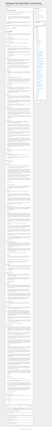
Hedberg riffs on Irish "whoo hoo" (39, 82)
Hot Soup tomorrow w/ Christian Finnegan (39, 52)
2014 (36, 34)
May (37, 48)
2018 (36, 29)
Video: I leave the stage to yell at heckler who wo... (40, 64)
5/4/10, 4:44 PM (9, 392)
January (38, 93)
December (38, 40)
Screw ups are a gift (39, 54)
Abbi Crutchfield (9, 272)
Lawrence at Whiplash (39, 69)
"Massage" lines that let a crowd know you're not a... (39, 87)
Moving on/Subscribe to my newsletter (12, 410)
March (37, 90)
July (37, 46)
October (38, 42)
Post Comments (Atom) (21, 408)
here (28, 110)
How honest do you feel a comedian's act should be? (39, 67)
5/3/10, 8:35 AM (9, 270)
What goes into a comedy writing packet (11, 416)
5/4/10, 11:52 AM (9, 324)
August (38, 45)
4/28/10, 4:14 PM (9, 36)
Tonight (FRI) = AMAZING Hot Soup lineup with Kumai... (39, 61)
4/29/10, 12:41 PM (9, 93)
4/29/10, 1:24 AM (9, 74)
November (38, 41)
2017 (36, 30)
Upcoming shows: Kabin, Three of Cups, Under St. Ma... (39, 77)
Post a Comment (9, 402)
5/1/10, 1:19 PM (9, 158)
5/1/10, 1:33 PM (9, 188)
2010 (36, 39)
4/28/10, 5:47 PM (9, 56)
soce (7, 32)
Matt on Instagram (37, 11)
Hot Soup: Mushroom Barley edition (39, 71)
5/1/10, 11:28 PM (9, 239)
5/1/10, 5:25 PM (9, 204)
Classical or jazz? (38, 72)
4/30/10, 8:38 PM (9, 151)
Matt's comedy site (37, 14)
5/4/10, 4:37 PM (9, 374)
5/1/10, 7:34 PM (9, 210)
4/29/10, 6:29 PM (9, 118)
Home (19, 406)
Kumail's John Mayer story (40, 73)
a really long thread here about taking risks (18, 303)
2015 (36, 33)
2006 (36, 98)
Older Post (30, 406)
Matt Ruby (8, 86)
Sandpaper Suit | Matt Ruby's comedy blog (23, 3)
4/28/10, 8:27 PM (9, 69)
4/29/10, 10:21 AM (9, 84)
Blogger (30, 429)
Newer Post (8, 406)
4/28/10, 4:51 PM (9, 40)
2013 (36, 35)
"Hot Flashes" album (37, 19)
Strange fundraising (39, 65)
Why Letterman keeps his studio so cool (11, 419)
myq (7, 45)
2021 (36, 28)
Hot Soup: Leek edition (39, 80)
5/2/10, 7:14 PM (9, 253)
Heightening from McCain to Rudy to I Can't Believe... (39, 56)
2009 (36, 94)
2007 (36, 97)
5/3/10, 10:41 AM (9, 282)
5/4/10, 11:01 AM (9, 304)
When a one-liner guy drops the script (39, 84)
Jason (8, 76)
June (37, 47)
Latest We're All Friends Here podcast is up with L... (40, 59)
